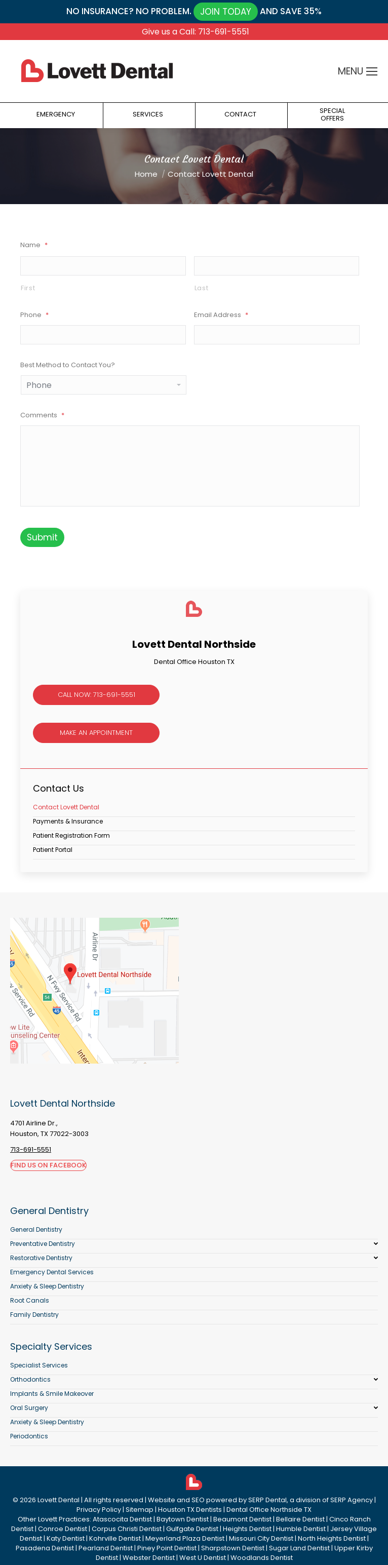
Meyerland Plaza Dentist (184, 1538)
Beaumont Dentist (242, 1519)
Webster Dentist (149, 1557)
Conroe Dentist (62, 1529)
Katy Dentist (66, 1538)
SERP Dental (267, 1500)
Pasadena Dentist (45, 1548)
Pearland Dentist (106, 1548)
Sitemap (139, 1509)
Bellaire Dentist (300, 1519)
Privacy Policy (98, 1509)
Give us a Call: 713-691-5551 (195, 31)
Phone (34, 315)
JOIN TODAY (225, 12)
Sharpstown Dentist (232, 1548)
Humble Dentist (301, 1529)
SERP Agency (351, 1500)
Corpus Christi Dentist (127, 1529)
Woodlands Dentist (261, 1557)
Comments (42, 415)
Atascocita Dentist (122, 1519)
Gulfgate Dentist (192, 1529)
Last (202, 288)
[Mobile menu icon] (372, 71)
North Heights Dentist (332, 1538)
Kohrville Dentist (115, 1538)
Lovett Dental (58, 1500)
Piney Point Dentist (167, 1548)
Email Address (221, 315)
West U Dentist (202, 1557)
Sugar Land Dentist (299, 1548)
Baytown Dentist (183, 1519)
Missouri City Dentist (261, 1538)
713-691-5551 (30, 1149)
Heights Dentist (247, 1529)
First (28, 288)
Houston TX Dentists (190, 1509)
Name (34, 245)
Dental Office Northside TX (269, 1509)
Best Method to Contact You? (67, 365)
